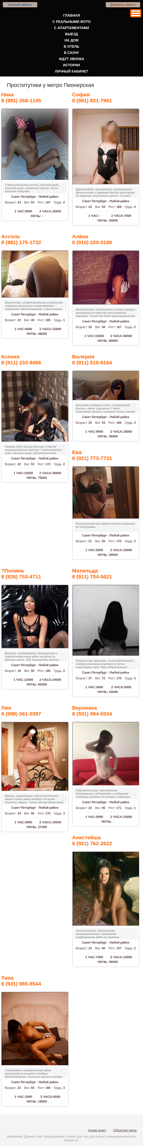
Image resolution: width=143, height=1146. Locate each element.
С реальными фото (71, 22)
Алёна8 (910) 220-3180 (92, 239)
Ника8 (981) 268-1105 (21, 97)
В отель (71, 46)
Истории (71, 65)
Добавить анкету (123, 4)
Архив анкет (97, 1130)
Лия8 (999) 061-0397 (21, 711)
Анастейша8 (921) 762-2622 (92, 840)
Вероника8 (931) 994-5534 (92, 711)
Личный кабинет (20, 4)
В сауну (71, 53)
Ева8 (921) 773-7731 (92, 455)
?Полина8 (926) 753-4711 (21, 573)
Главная (71, 15)
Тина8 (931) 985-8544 (21, 981)
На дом (72, 40)
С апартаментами (71, 28)
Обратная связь (125, 1130)
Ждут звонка (71, 59)
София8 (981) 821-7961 (92, 97)
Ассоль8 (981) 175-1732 (21, 239)
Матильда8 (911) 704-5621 (92, 573)
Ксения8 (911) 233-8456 (21, 359)
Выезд (71, 34)
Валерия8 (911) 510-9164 (92, 359)
